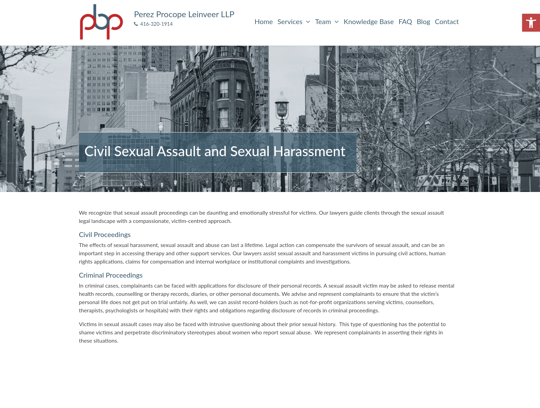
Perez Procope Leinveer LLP (184, 14)
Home (264, 21)
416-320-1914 (153, 24)
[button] (531, 23)
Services (294, 21)
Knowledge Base (369, 21)
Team (327, 21)
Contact (447, 21)
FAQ (405, 21)
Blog (423, 21)
